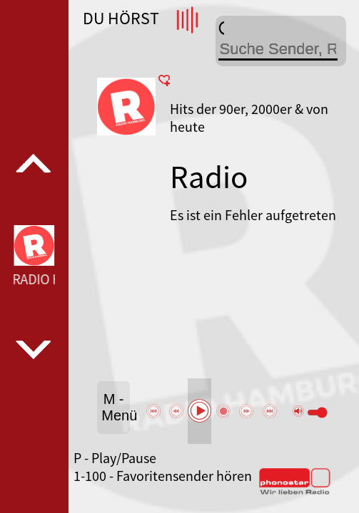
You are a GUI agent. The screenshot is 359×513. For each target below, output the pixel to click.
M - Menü (115, 407)
